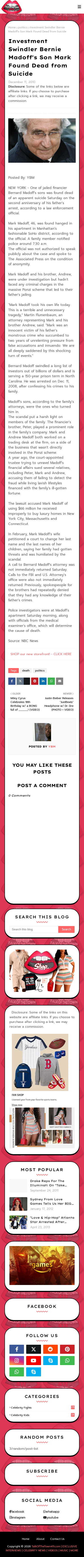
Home (12, 27)
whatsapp (53, 1511)
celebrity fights (43, 1408)
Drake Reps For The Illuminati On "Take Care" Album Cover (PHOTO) (47, 1183)
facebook (17, 1511)
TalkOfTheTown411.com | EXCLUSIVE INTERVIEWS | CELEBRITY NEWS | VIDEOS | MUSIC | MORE (42, 1548)
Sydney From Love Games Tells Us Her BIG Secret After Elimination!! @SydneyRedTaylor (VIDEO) (50, 1201)
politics (23, 27)
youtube (52, 1517)
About (40, 1539)
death (26, 671)
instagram (18, 1517)
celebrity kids (43, 1415)
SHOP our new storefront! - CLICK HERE (41, 654)
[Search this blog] (33, 929)
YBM (51, 746)
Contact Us (57, 1539)
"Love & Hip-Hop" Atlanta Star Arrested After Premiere (52, 1220)
